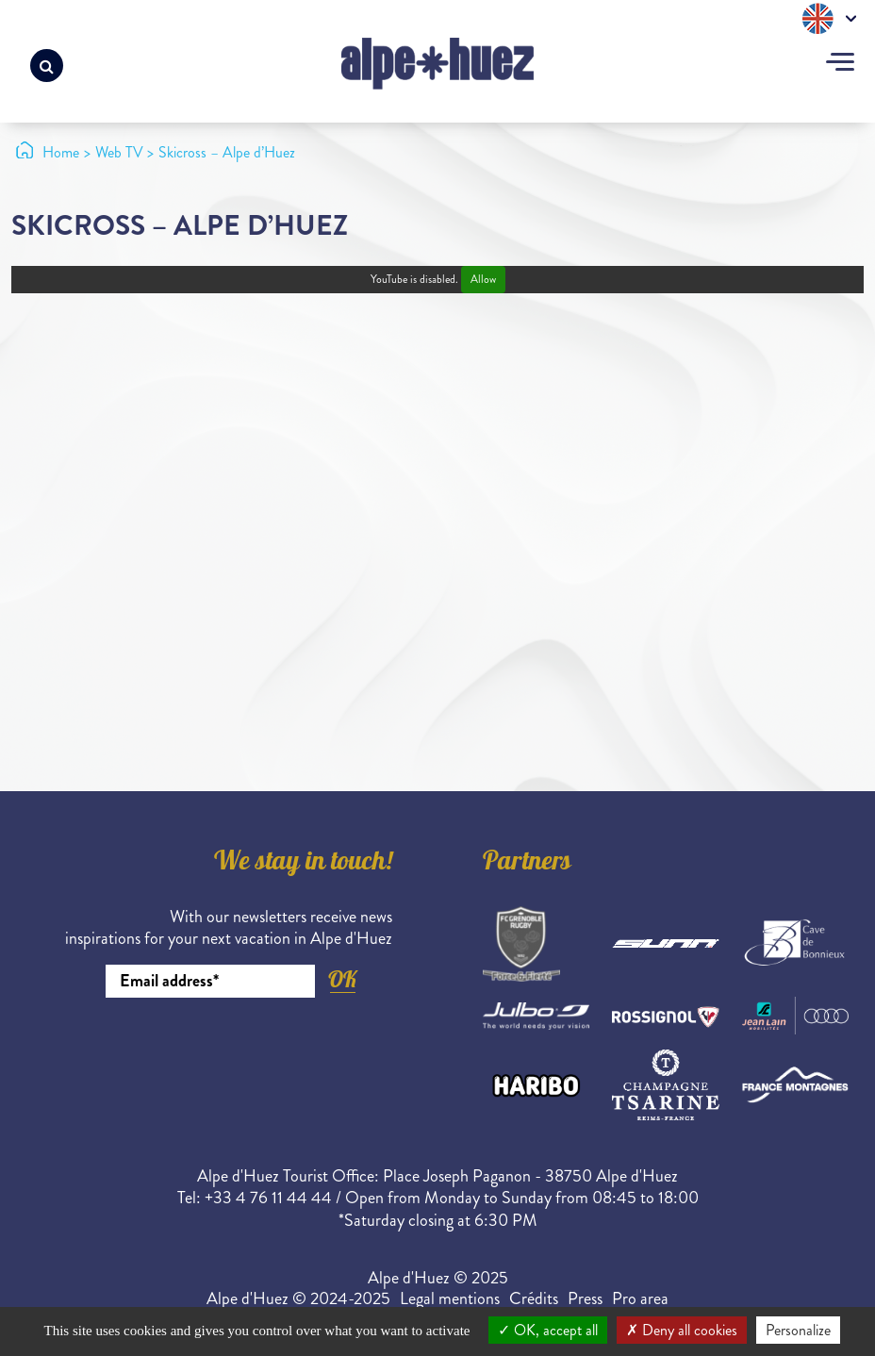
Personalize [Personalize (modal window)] (798, 1330)
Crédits (533, 1298)
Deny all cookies (681, 1330)
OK (342, 979)
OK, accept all (548, 1330)
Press (585, 1298)
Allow (483, 280)
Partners (527, 863)
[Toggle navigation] (840, 64)
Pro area (640, 1298)
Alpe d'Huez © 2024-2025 (298, 1298)
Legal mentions (450, 1298)
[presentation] (249, 1049)
